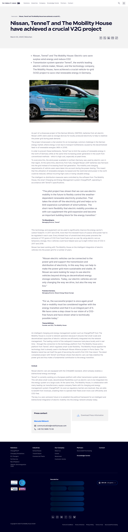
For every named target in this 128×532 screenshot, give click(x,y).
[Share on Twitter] (105, 38)
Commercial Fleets (39, 456)
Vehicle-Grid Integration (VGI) (18, 465)
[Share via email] (113, 38)
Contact (102, 448)
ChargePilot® (14, 451)
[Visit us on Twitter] (70, 517)
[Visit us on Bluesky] (74, 517)
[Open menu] (124, 3)
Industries (36, 448)
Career (57, 453)
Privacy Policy (90, 524)
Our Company (59, 448)
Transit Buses (37, 453)
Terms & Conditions (67, 524)
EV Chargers (14, 456)
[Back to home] (11, 3)
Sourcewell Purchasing (84, 451)
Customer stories (60, 459)
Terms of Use (99, 524)
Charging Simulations (17, 453)
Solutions (13, 448)
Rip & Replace (14, 462)
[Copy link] (117, 38)
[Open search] (119, 3)
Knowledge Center (83, 456)
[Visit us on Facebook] (66, 517)
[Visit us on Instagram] (57, 517)
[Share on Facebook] (101, 38)
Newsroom (14, 16)
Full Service (14, 459)
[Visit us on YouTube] (62, 517)
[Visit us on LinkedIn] (53, 517)
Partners (80, 448)
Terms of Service (79, 524)
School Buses (37, 451)
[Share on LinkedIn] (109, 38)
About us (58, 451)
